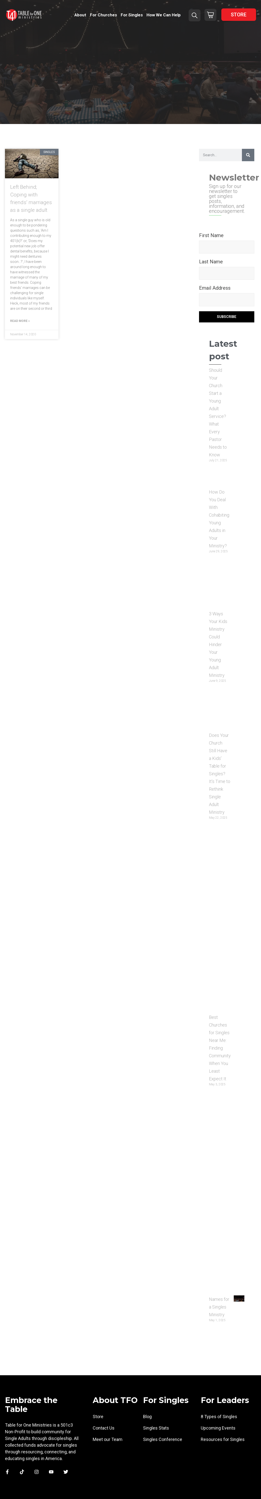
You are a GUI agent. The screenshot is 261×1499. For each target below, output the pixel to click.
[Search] (248, 155)
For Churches (103, 14)
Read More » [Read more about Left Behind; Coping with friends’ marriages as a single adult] (20, 321)
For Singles (132, 14)
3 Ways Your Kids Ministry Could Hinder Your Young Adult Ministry (218, 644)
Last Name (211, 262)
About (80, 14)
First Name (211, 235)
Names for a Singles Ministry (219, 1307)
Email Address (215, 288)
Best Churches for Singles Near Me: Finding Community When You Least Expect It (220, 1048)
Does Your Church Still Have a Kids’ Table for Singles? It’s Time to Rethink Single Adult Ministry (219, 774)
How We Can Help (163, 14)
